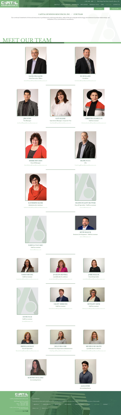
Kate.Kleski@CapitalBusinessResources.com (60, 123)
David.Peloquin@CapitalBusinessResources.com (35, 80)
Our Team (96, 404)
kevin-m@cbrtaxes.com (85, 236)
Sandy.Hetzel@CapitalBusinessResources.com (27, 279)
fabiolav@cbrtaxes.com (35, 249)
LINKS (102, 4)
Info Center (68, 404)
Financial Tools (79, 404)
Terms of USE (35, 408)
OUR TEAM (108, 4)
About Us (36, 404)
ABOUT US (57, 4)
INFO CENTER (84, 4)
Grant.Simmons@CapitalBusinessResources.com (60, 308)
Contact (105, 404)
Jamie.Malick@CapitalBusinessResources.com (94, 279)
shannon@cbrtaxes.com (85, 207)
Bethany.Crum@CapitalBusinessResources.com (94, 308)
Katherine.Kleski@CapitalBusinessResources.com (35, 207)
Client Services (47, 404)
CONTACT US (116, 4)
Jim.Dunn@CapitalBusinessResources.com (27, 123)
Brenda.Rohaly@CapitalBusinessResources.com (27, 350)
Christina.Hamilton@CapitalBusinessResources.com (93, 123)
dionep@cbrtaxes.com (27, 321)
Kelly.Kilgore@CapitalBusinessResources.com (60, 350)
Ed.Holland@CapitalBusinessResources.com (85, 80)
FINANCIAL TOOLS (94, 4)
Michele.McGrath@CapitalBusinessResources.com (94, 350)
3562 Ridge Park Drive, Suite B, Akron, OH (108, 1)
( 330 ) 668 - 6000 (24, 403)
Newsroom (75, 4)
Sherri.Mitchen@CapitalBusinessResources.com (35, 165)
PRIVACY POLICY (45, 408)
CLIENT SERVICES (65, 4)
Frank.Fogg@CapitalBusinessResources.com (85, 165)
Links (89, 404)
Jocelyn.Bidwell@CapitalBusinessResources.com (60, 279)
